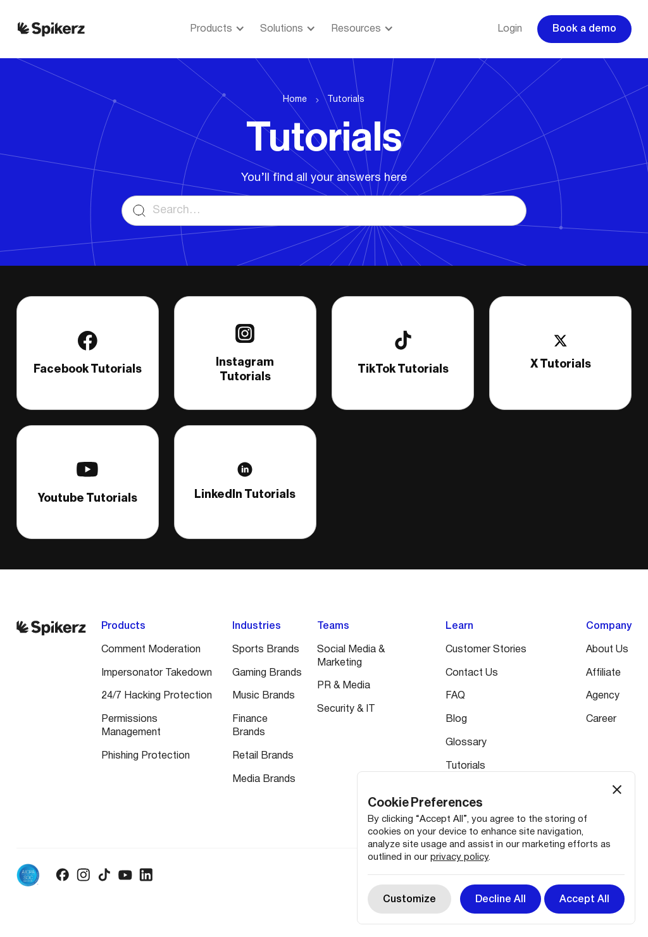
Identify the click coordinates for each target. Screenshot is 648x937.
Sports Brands (265, 649)
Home (295, 100)
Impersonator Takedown (156, 673)
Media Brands (264, 779)
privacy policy (459, 857)
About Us (607, 649)
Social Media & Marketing (351, 656)
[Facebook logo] (62, 875)
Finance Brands (250, 726)
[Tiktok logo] (104, 875)
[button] (217, 29)
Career (601, 719)
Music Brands (263, 696)
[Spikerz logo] (51, 29)
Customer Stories (486, 649)
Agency (603, 696)
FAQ (455, 696)
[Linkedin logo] (146, 875)
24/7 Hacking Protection (156, 696)
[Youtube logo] (125, 875)
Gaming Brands (267, 673)
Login (509, 29)
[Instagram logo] (83, 875)
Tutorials (345, 100)
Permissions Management (131, 726)
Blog (456, 719)
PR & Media (343, 685)
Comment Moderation (151, 649)
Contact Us (472, 673)
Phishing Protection (145, 756)
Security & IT (346, 709)
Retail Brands (263, 756)
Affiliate (603, 673)
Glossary (466, 742)
